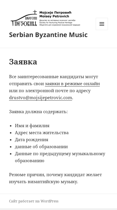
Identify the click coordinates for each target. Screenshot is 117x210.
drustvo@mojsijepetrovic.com (40, 97)
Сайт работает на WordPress (33, 201)
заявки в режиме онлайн (72, 83)
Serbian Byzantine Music (48, 34)
